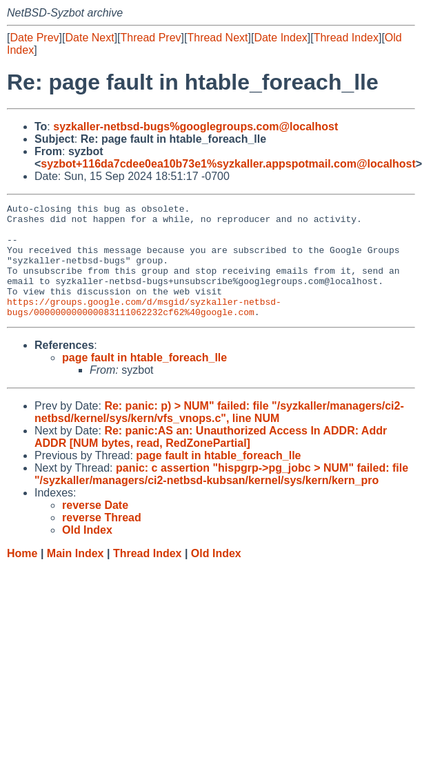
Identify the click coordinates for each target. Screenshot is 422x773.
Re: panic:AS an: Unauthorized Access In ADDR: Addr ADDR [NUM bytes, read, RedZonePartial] (210, 460)
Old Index (216, 576)
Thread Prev (151, 37)
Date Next (89, 37)
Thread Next (217, 37)
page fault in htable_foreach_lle (144, 380)
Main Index (75, 576)
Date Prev (34, 37)
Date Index (280, 37)
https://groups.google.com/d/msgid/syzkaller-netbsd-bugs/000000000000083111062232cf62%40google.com (144, 328)
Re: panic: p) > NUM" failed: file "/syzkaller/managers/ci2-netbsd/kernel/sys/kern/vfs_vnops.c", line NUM (219, 435)
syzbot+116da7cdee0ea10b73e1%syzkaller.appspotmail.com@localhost (228, 164)
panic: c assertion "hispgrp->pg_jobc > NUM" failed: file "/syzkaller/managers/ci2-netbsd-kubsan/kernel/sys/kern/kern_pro (221, 497)
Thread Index (346, 37)
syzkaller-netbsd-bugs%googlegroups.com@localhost (195, 126)
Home (22, 576)
